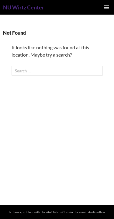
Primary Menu (106, 7)
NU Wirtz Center (23, 7)
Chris (66, 212)
